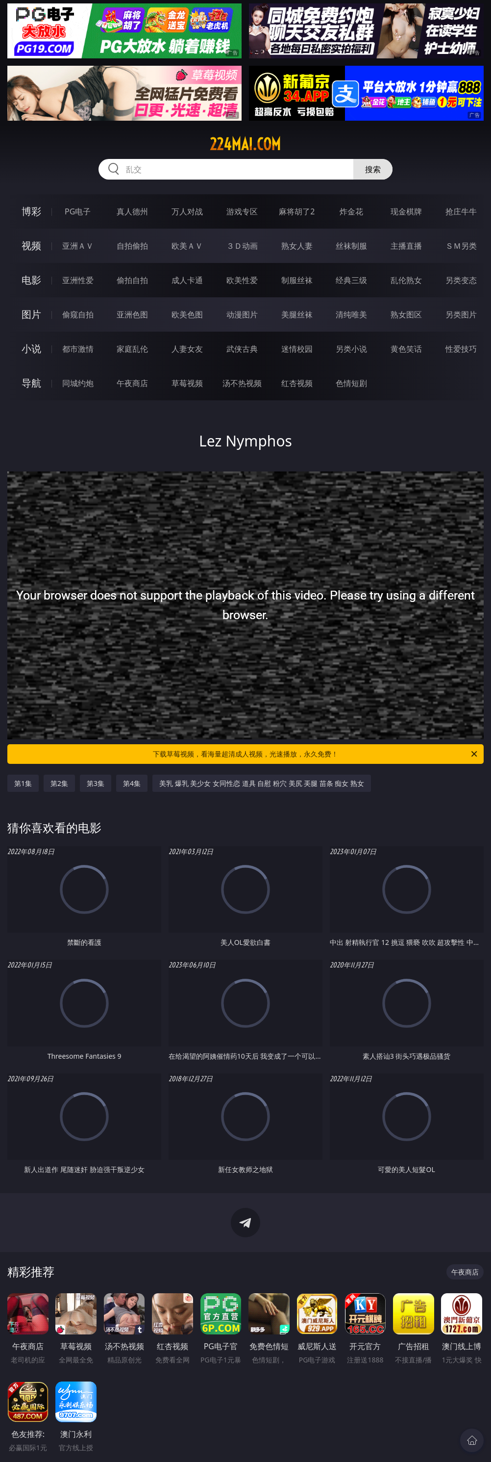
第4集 (132, 783)
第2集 (59, 783)
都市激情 (78, 348)
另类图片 (461, 314)
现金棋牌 (406, 211)
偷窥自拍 (78, 314)
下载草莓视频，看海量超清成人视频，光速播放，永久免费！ (316, 754)
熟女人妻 (297, 245)
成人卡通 (187, 280)
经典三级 (351, 280)
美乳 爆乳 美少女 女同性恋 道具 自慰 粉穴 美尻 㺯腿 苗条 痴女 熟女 (261, 783)
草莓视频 (187, 383)
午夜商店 (132, 383)
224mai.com (245, 144)
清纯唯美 (351, 314)
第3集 (95, 783)
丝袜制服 (351, 245)
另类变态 (461, 280)
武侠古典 (242, 348)
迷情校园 (297, 348)
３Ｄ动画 (242, 245)
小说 (31, 348)
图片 (31, 314)
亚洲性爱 (78, 280)
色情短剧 (351, 383)
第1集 (23, 783)
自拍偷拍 (132, 245)
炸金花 (351, 211)
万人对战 (187, 211)
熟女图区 (406, 314)
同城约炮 (78, 383)
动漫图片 (242, 314)
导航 (31, 383)
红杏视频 (297, 383)
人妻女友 (187, 348)
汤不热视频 (242, 383)
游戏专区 (242, 211)
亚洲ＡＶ (78, 245)
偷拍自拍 (132, 280)
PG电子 (78, 211)
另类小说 (351, 348)
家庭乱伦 (132, 348)
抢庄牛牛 (461, 211)
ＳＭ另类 (461, 245)
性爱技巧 (461, 348)
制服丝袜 (297, 280)
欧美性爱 (242, 280)
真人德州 (132, 211)
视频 (31, 245)
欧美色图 (187, 314)
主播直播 (406, 245)
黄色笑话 (406, 348)
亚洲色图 (132, 314)
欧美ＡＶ (187, 245)
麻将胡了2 (297, 211)
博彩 (31, 211)
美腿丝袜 (297, 314)
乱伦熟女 (406, 280)
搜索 (373, 169)
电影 (31, 280)
